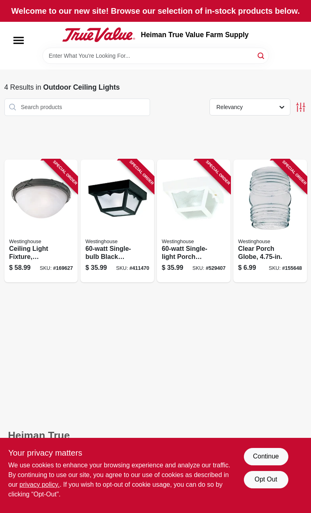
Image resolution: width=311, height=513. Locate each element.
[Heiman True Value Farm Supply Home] (98, 34)
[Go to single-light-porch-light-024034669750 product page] (194, 221)
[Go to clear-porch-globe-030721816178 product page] (270, 221)
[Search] (261, 55)
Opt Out (265, 479)
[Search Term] (155, 56)
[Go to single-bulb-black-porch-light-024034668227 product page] (117, 221)
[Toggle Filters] (300, 107)
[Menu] (18, 40)
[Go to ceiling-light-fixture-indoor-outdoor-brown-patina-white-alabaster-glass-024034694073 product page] (41, 221)
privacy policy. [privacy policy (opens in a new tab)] (39, 484)
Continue (266, 456)
